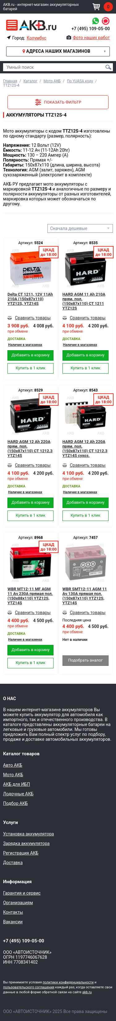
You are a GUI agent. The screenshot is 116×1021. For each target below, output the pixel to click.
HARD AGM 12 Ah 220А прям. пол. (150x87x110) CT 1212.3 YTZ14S (30, 448)
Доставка (13, 862)
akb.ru (87, 992)
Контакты (13, 912)
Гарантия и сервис (22, 893)
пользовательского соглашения (28, 987)
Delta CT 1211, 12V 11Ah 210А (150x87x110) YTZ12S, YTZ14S (30, 299)
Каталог (30, 81)
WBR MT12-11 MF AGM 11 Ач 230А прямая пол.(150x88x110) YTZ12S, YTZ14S (30, 596)
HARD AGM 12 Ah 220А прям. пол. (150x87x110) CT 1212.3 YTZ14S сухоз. (85, 448)
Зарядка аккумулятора (26, 843)
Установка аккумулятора (28, 833)
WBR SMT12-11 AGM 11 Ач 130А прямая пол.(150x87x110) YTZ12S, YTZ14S (84, 596)
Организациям (18, 902)
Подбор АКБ (15, 803)
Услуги (10, 822)
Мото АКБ (52, 81)
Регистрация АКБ (20, 853)
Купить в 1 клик (30, 368)
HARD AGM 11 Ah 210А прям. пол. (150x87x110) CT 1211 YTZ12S (83, 301)
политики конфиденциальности (68, 982)
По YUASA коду (80, 81)
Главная (10, 81)
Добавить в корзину (30, 355)
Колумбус (36, 37)
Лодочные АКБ (18, 793)
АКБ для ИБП (16, 784)
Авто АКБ (12, 765)
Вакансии (13, 921)
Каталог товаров (21, 754)
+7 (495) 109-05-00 (90, 28)
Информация (17, 881)
